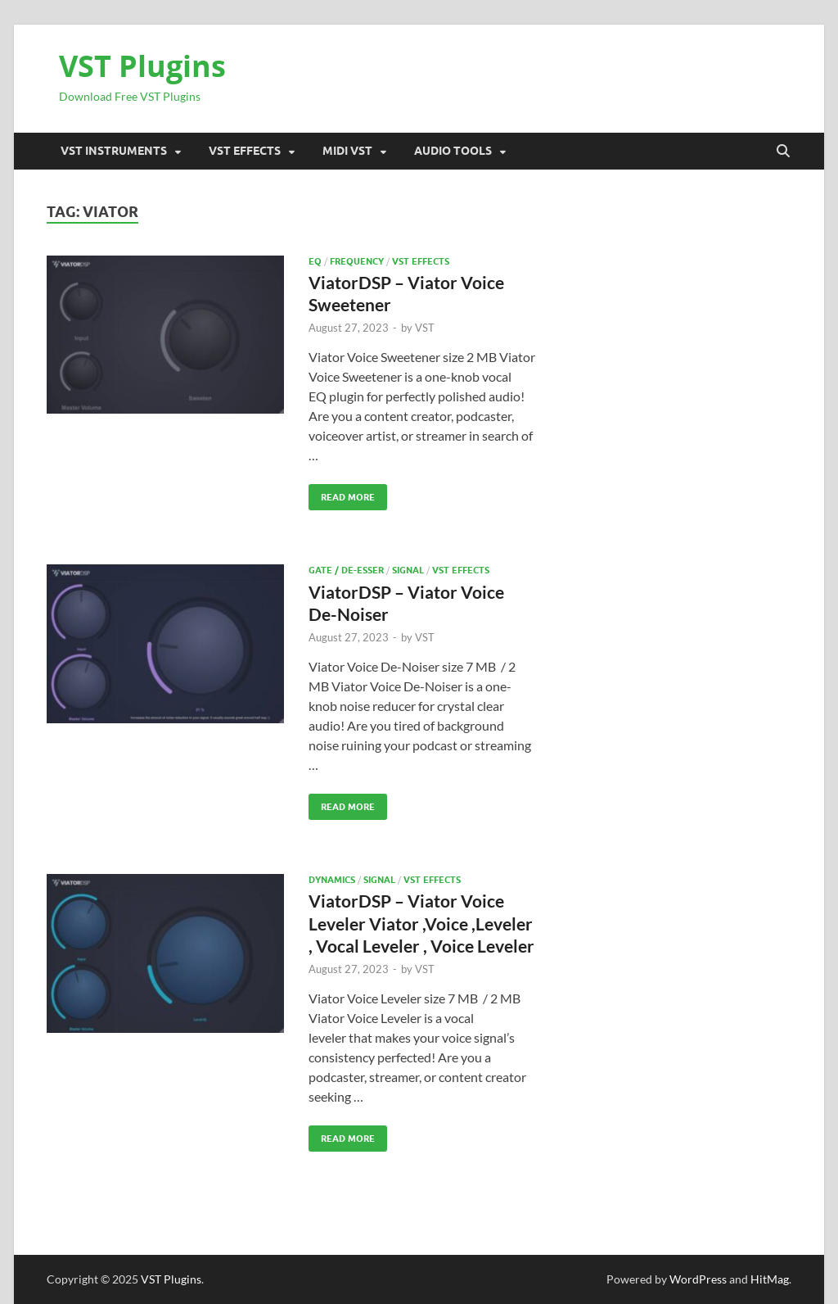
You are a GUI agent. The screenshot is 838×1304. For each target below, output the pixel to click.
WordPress (698, 1279)
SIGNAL (408, 570)
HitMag (769, 1279)
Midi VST (347, 150)
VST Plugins (142, 66)
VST (425, 327)
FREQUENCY (357, 261)
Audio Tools (453, 150)
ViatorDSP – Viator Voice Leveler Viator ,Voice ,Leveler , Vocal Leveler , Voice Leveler (421, 923)
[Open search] (783, 151)
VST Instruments (114, 150)
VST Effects (245, 150)
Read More (342, 493)
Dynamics (332, 879)
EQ (315, 261)
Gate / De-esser (346, 570)
